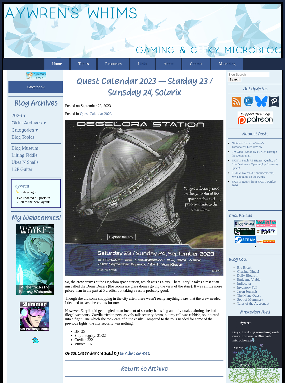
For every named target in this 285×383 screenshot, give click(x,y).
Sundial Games (134, 353)
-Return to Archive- (144, 369)
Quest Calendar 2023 (96, 114)
